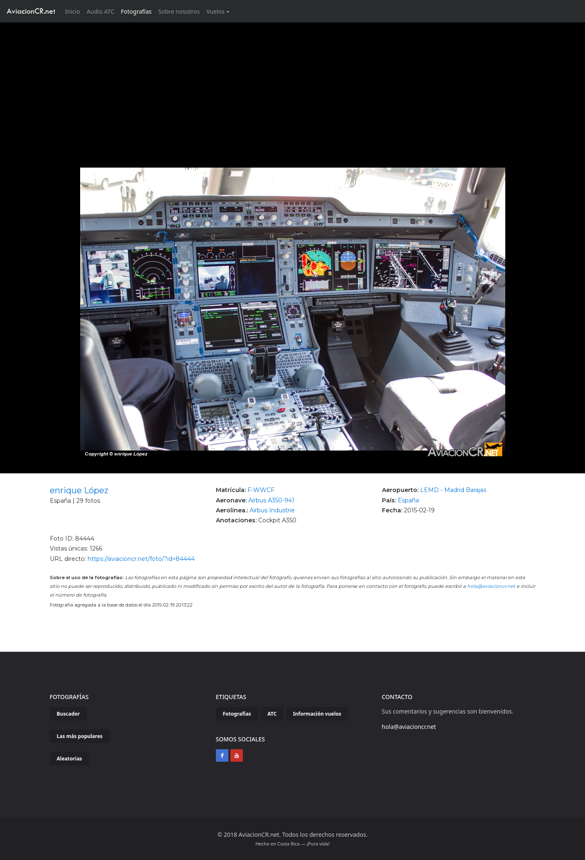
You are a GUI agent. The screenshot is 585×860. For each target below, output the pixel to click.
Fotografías (136, 11)
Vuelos (215, 11)
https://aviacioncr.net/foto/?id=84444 (141, 559)
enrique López (79, 490)
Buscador (68, 713)
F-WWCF (260, 490)
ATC (272, 713)
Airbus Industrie (272, 510)
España (408, 500)
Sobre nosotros (179, 11)
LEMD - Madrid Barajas (453, 490)
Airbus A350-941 (271, 500)
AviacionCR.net (31, 11)
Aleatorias (69, 758)
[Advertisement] (293, 85)
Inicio (74, 11)
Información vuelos (317, 713)
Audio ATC (100, 11)
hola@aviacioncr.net (491, 586)
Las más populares (80, 736)
